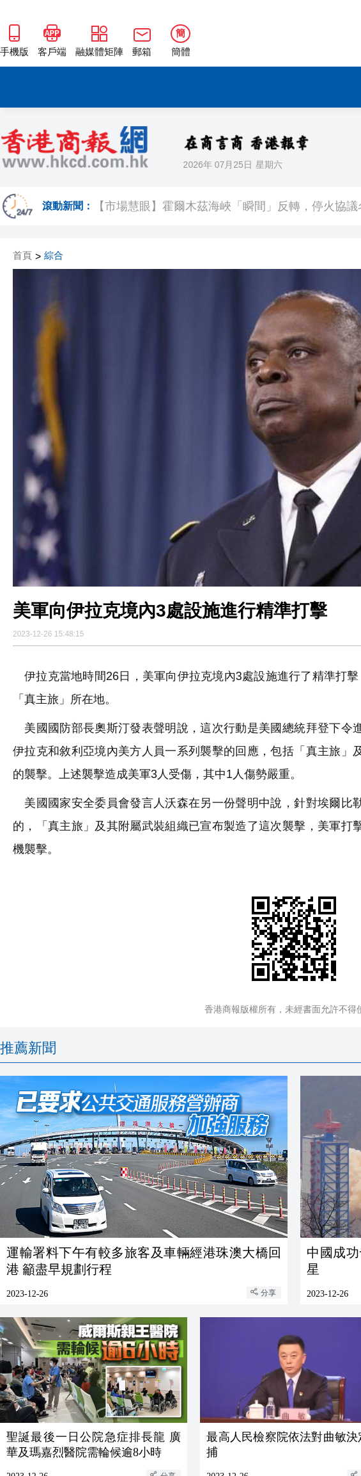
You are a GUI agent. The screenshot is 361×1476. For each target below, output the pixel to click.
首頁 (22, 256)
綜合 (53, 256)
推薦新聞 (28, 1048)
